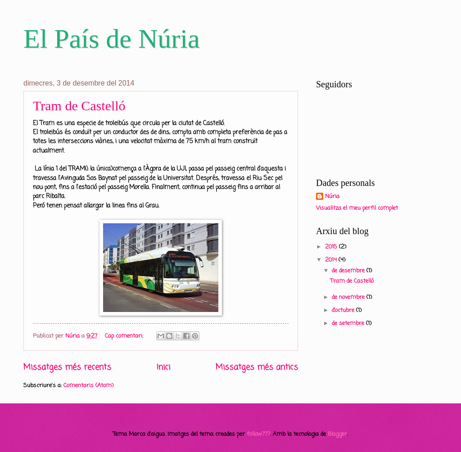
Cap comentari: (125, 336)
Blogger (337, 434)
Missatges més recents (67, 367)
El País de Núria (111, 39)
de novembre (349, 297)
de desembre (349, 271)
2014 (332, 260)
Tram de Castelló (79, 105)
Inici (163, 367)
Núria (332, 197)
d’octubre (344, 310)
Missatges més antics (257, 367)
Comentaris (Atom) (88, 385)
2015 (332, 247)
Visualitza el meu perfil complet (357, 208)
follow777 (258, 434)
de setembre (349, 323)
